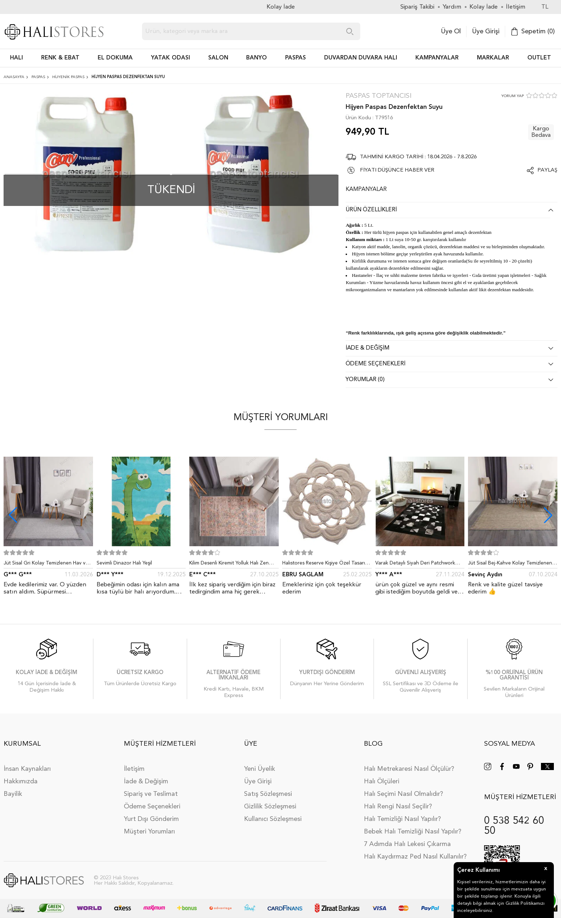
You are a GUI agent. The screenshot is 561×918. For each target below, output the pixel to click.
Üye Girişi (485, 31)
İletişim (134, 769)
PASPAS (295, 58)
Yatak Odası (170, 58)
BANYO (256, 58)
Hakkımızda (21, 781)
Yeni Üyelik (259, 769)
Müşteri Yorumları (149, 831)
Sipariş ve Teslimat (151, 794)
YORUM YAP (512, 96)
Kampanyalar (437, 58)
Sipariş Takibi (417, 7)
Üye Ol (451, 31)
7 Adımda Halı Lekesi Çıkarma (407, 844)
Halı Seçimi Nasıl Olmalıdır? (403, 794)
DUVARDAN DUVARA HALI (360, 58)
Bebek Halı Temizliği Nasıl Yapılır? (412, 831)
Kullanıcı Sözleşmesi (273, 819)
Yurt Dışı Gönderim (151, 819)
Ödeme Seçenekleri (152, 806)
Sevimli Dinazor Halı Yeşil (124, 563)
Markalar (493, 58)
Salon (218, 58)
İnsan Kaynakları (27, 769)
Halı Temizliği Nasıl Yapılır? (402, 819)
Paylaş (547, 170)
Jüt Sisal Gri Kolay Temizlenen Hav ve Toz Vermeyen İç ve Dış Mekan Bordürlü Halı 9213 (46, 564)
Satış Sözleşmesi (268, 794)
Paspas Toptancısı (378, 96)
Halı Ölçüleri (381, 781)
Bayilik (13, 794)
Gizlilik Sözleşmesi (270, 806)
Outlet (539, 58)
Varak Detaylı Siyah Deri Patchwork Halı (415, 564)
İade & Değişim (146, 781)
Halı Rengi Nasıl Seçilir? (398, 806)
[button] (548, 515)
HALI (16, 58)
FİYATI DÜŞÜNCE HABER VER (397, 170)
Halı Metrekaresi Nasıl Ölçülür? (409, 769)
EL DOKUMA (115, 58)
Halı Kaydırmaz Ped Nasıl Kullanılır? (415, 857)
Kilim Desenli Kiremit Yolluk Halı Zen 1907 (229, 564)
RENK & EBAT (60, 58)
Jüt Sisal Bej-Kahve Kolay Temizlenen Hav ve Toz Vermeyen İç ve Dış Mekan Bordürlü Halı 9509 (511, 564)
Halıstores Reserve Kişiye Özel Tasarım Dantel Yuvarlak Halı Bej (325, 564)
